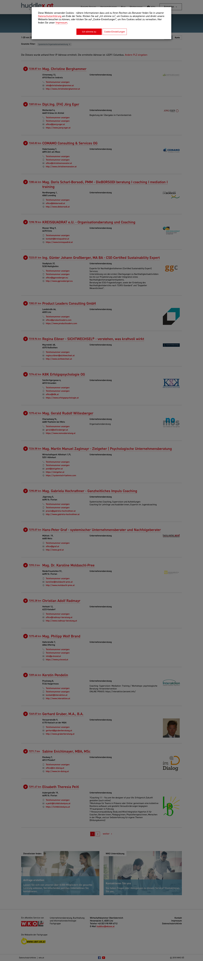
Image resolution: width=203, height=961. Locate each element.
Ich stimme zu (89, 31)
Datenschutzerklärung (49, 16)
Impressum (61, 22)
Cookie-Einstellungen (114, 31)
